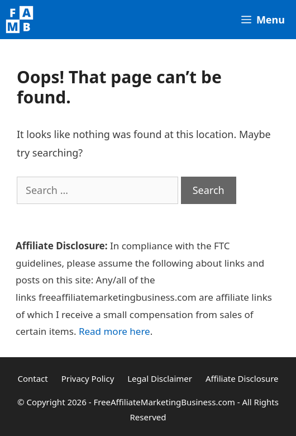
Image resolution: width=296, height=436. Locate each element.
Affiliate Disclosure (242, 378)
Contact (32, 378)
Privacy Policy (87, 378)
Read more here (114, 331)
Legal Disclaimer (159, 378)
